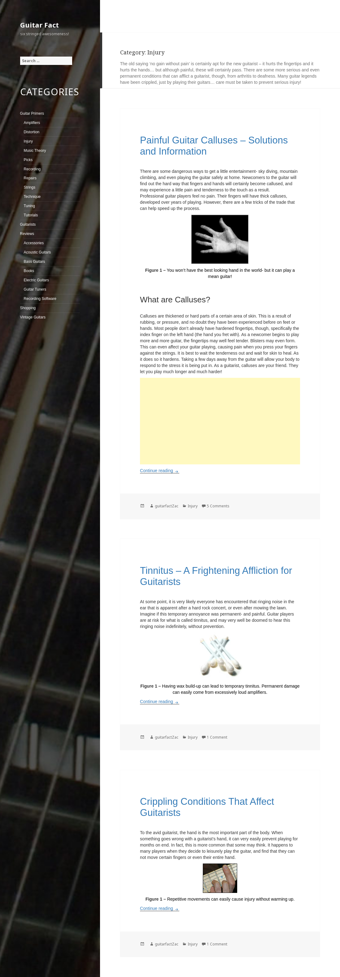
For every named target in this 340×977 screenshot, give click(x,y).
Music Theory (35, 150)
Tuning (29, 206)
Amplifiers (32, 123)
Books (29, 271)
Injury (28, 141)
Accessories (34, 243)
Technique (32, 196)
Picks (28, 160)
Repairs (30, 178)
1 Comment (217, 737)
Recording (32, 169)
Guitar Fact (39, 24)
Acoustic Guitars (37, 252)
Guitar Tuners (35, 289)
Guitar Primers (32, 113)
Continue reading (159, 470)
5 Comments (218, 506)
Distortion (32, 132)
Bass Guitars (34, 261)
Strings (29, 187)
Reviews (27, 234)
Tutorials (31, 215)
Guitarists (28, 224)
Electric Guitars (36, 280)
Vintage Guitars (33, 317)
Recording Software (40, 299)
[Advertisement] (220, 421)
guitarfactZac (166, 506)
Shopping (28, 308)
